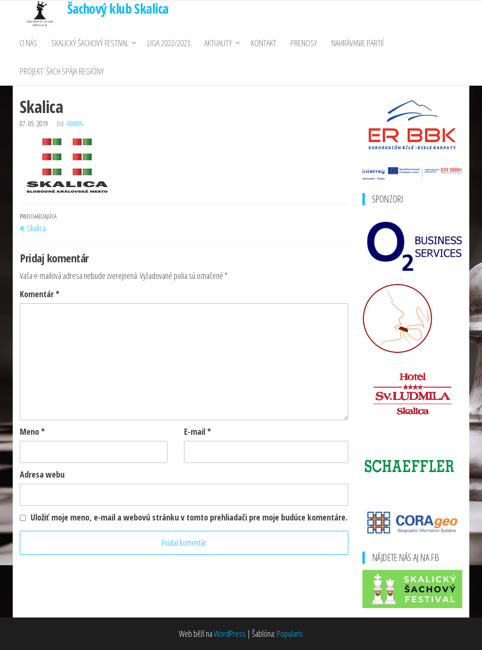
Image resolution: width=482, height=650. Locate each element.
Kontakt (263, 43)
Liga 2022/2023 (168, 43)
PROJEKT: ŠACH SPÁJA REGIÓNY (62, 71)
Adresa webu (42, 474)
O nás (28, 43)
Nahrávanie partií (357, 43)
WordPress (230, 633)
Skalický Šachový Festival (90, 43)
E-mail (197, 431)
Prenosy (303, 43)
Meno (32, 431)
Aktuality (218, 43)
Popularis (290, 633)
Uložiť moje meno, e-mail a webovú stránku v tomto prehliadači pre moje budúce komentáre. (189, 517)
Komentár (39, 294)
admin (75, 123)
